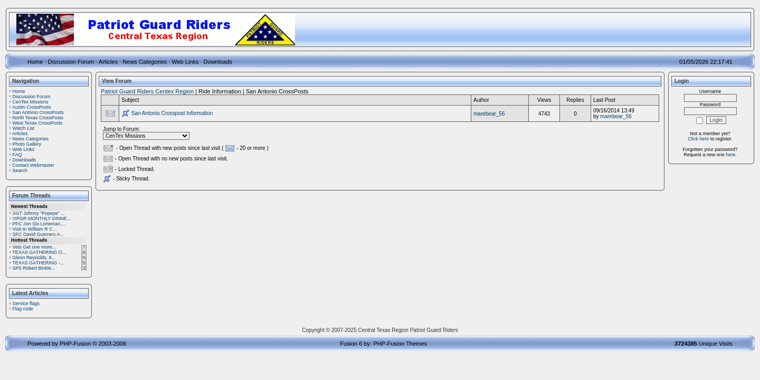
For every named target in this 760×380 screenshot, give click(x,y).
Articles (108, 62)
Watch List (24, 128)
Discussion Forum (71, 62)
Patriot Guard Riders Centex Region (147, 91)
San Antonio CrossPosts (38, 112)
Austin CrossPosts (31, 107)
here (730, 154)
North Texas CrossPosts (38, 117)
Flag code (23, 308)
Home (35, 62)
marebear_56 (489, 114)
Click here (698, 138)
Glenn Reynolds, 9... (34, 257)
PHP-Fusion (75, 343)
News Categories (144, 62)
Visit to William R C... (35, 229)
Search (20, 170)
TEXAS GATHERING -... (38, 262)
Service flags (26, 303)
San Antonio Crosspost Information (172, 113)
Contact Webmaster (33, 165)
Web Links (185, 62)
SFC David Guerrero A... (38, 234)
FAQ (17, 154)
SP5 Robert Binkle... (34, 268)
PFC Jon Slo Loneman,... (39, 223)
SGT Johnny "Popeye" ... (39, 213)
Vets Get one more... (34, 247)
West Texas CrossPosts (38, 123)
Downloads (218, 62)
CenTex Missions (31, 101)
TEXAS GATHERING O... (39, 252)
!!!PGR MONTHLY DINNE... (42, 218)
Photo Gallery (27, 144)
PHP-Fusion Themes (400, 343)
